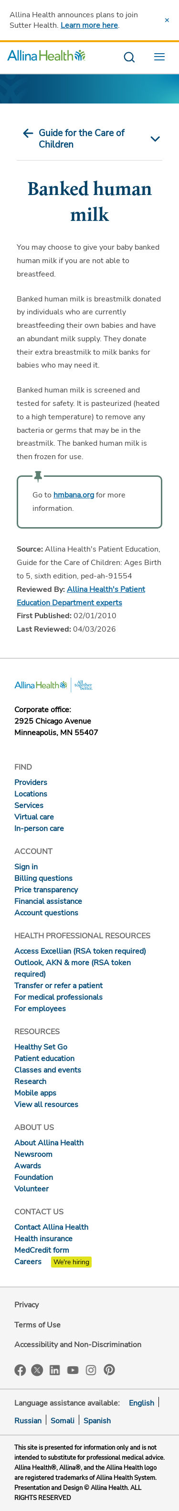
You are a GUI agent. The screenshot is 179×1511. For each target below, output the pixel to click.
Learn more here (89, 25)
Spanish (97, 1421)
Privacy (26, 1305)
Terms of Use (37, 1325)
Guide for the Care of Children (81, 139)
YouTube (73, 1369)
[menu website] (162, 57)
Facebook (20, 1370)
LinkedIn (55, 1369)
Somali (62, 1421)
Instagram (91, 1369)
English (141, 1403)
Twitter (37, 1370)
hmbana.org (73, 495)
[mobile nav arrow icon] (153, 138)
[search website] (129, 57)
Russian (28, 1421)
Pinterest (109, 1369)
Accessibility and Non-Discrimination (77, 1344)
